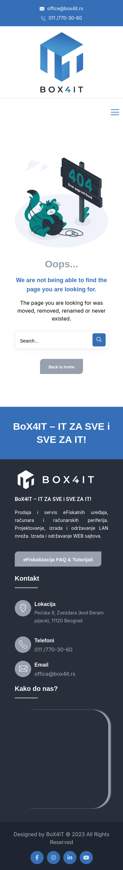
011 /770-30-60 (61, 18)
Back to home (61, 367)
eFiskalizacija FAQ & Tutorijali (58, 559)
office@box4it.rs (61, 8)
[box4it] (61, 759)
